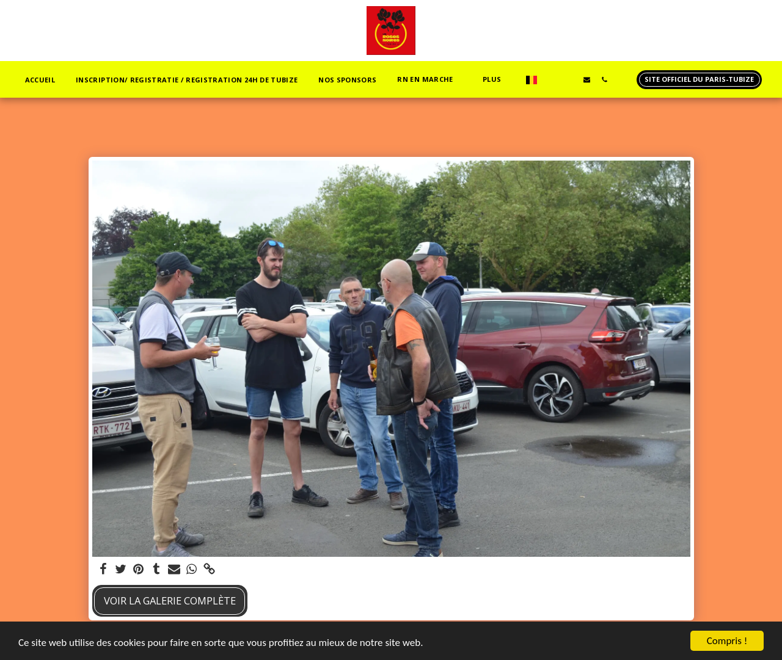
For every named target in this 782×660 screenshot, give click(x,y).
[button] (429, 79)
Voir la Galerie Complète (170, 600)
